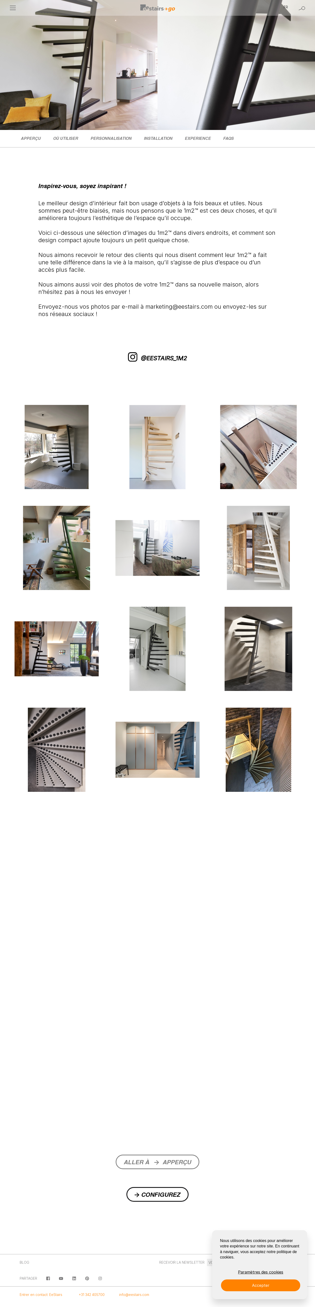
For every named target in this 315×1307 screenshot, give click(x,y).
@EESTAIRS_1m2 (157, 358)
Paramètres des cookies (260, 1272)
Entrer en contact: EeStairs (41, 1294)
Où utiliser (65, 138)
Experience (198, 138)
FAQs (228, 138)
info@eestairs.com (134, 1294)
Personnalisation (111, 138)
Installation (158, 138)
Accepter (260, 1285)
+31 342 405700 (92, 1294)
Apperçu (31, 138)
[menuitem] (31, 138)
